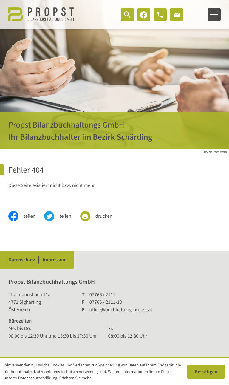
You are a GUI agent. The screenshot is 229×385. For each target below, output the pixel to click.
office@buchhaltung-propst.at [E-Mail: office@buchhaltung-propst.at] (120, 309)
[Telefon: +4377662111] (102, 294)
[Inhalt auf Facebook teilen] (26, 216)
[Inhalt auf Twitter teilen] (62, 216)
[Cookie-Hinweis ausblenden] (206, 371)
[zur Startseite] (41, 14)
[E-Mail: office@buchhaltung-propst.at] (176, 14)
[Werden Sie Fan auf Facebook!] (143, 14)
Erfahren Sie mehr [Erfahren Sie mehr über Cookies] (75, 378)
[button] (160, 14)
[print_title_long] (100, 216)
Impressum (55, 260)
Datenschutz (21, 260)
